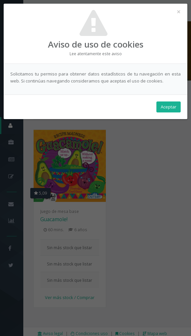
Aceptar (168, 107)
